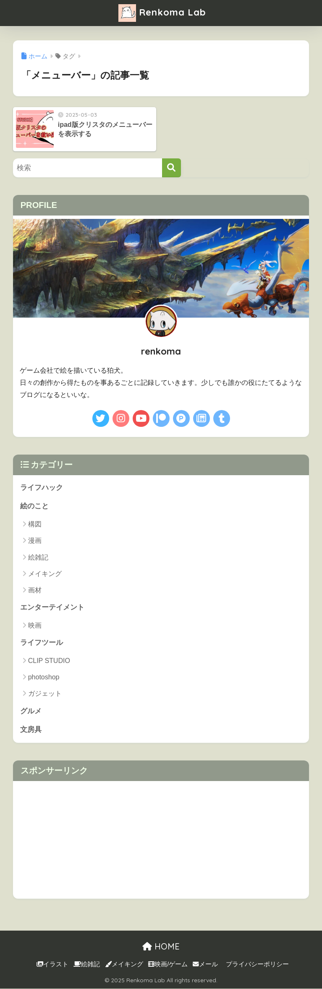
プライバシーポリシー (257, 964)
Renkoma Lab (162, 13)
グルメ (31, 711)
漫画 (35, 540)
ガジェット (45, 693)
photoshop (44, 677)
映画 (35, 625)
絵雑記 (38, 557)
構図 (35, 524)
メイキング (45, 573)
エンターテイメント (52, 607)
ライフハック (41, 488)
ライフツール (41, 643)
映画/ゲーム (168, 964)
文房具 (31, 730)
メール (205, 964)
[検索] (171, 167)
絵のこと (34, 506)
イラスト (52, 964)
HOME (161, 946)
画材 (35, 590)
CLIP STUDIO (49, 660)
